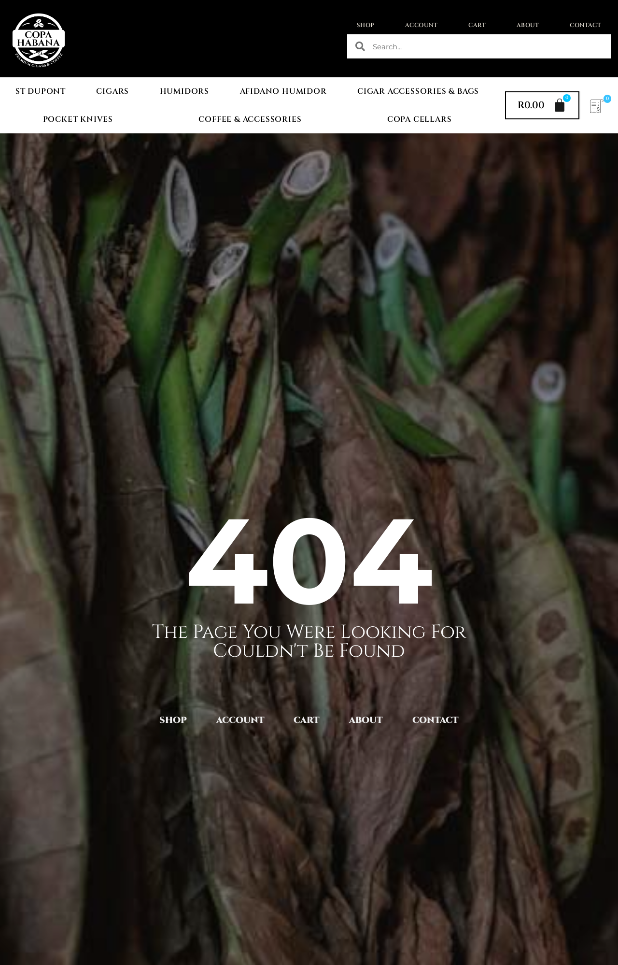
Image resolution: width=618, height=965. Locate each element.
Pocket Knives (78, 119)
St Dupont (40, 91)
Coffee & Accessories (249, 119)
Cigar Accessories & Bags (418, 91)
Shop (366, 25)
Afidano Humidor (283, 91)
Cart (477, 25)
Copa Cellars (419, 119)
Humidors (184, 91)
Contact (585, 25)
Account (421, 25)
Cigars (112, 91)
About (528, 25)
